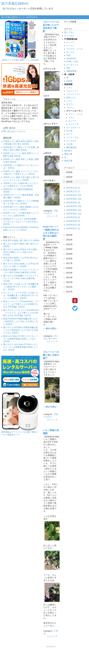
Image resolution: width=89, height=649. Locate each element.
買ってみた (69, 32)
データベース (72, 65)
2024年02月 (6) (73, 225)
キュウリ (72, 121)
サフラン (70, 104)
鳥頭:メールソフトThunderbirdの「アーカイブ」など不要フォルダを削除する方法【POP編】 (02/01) (21, 304)
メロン (71, 117)
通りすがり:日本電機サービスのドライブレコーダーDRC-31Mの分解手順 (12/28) (20, 278)
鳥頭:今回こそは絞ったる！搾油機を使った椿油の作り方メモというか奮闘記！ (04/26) (20, 286)
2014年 (69, 277)
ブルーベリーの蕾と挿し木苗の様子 (51, 355)
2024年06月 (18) (73, 210)
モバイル (70, 52)
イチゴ (69, 88)
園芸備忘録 (71, 147)
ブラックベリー (73, 94)
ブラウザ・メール (74, 49)
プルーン (70, 107)
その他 (69, 144)
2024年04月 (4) (73, 217)
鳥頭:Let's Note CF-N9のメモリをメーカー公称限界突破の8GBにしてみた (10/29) (20, 338)
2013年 (69, 282)
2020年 (69, 249)
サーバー (52, 339)
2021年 (69, 244)
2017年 (69, 263)
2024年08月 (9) (73, 202)
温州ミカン (71, 98)
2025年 (69, 177)
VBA (68, 68)
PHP (68, 55)
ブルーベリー (72, 91)
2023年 (69, 235)
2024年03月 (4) (73, 221)
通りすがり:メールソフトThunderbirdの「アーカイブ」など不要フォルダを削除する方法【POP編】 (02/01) (21, 313)
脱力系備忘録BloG (15, 3)
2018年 (69, 259)
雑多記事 (68, 161)
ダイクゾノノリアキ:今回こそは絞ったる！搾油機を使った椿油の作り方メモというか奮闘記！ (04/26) (20, 295)
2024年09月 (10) (73, 199)
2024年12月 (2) (73, 188)
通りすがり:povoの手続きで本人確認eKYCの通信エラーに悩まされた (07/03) (20, 252)
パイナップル (72, 137)
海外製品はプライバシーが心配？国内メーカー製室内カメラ (19, 433)
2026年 (69, 172)
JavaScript (71, 58)
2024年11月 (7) (73, 191)
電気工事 (68, 154)
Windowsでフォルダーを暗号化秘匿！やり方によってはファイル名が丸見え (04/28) (20, 221)
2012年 (69, 287)
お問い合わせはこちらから (13, 131)
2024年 (69, 182)
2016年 (69, 268)
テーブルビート (73, 127)
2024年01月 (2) (73, 228)
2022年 (69, 240)
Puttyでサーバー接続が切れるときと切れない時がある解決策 (51, 232)
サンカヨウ (71, 141)
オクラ (69, 134)
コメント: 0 (52, 216)
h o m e (50, 646)
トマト (69, 101)
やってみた (69, 36)
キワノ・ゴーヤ (75, 114)
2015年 (69, 273)
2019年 (69, 254)
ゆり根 (69, 131)
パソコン (70, 46)
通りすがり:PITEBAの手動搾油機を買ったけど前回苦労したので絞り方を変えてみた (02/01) (20, 330)
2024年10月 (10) (73, 195)
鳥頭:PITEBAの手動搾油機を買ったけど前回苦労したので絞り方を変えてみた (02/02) (20, 321)
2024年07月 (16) (73, 206)
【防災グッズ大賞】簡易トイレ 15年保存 (20, 60)
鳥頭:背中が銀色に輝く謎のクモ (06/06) (21, 240)
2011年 (69, 292)
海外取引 (68, 151)
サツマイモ (73, 124)
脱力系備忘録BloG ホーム (13, 17)
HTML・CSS (72, 61)
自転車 (69, 81)
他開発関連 (71, 71)
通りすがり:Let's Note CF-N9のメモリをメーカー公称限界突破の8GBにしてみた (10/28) (20, 347)
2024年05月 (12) (73, 214)
